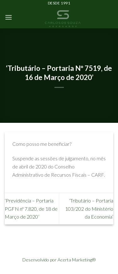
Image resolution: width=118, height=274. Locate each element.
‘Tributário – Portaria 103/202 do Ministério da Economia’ (89, 208)
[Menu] (8, 17)
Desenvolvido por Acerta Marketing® (59, 259)
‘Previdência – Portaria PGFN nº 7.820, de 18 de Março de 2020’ (31, 208)
